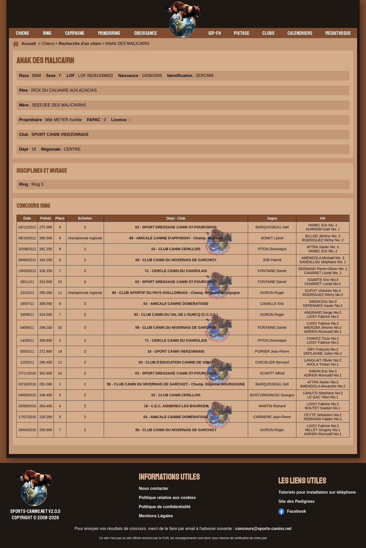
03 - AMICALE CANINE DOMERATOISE (175, 304)
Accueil (29, 43)
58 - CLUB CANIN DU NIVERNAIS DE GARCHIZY (176, 260)
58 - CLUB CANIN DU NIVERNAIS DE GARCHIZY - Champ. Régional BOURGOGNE (176, 384)
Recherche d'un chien (80, 43)
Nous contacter (153, 488)
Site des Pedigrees (296, 501)
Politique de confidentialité (165, 507)
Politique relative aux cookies (167, 497)
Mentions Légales (156, 516)
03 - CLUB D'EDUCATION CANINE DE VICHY (176, 362)
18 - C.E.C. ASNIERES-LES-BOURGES (176, 406)
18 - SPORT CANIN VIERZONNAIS (175, 351)
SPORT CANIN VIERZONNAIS (60, 134)
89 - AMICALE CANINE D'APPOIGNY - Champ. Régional (176, 238)
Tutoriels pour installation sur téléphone (317, 492)
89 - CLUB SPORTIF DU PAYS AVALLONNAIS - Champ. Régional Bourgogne (176, 293)
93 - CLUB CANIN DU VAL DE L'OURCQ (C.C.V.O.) (176, 314)
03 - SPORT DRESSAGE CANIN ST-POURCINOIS (176, 227)
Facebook (292, 511)
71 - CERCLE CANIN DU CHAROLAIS (176, 271)
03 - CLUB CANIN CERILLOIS (176, 249)
